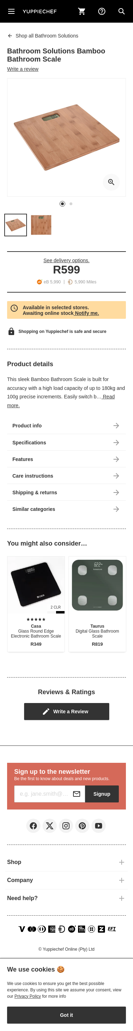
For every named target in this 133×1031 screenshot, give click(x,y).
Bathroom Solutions (42, 36)
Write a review (22, 69)
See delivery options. (67, 260)
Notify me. (86, 313)
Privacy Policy (28, 996)
